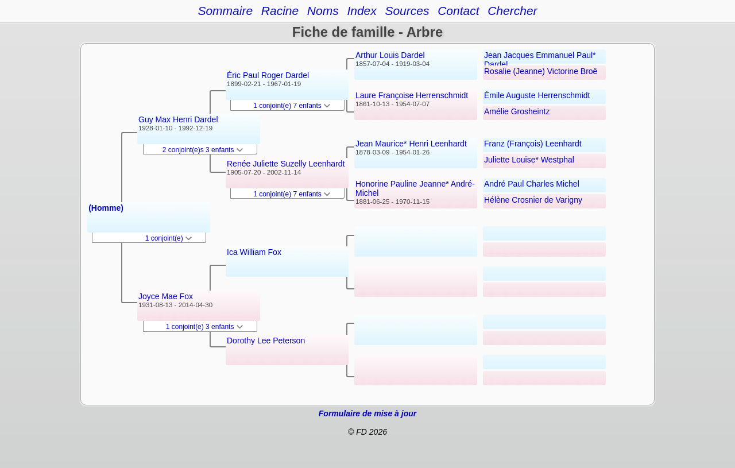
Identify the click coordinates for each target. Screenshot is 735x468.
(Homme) (105, 207)
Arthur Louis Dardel (390, 55)
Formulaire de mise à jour (367, 413)
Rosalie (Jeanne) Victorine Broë (540, 71)
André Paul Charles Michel (531, 183)
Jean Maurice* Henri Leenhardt (411, 143)
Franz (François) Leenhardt (533, 143)
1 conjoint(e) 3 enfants (204, 327)
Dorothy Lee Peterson (266, 340)
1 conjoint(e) (168, 238)
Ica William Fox (254, 252)
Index (361, 10)
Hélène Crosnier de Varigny (533, 199)
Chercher (512, 10)
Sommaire (225, 10)
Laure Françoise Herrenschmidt (411, 95)
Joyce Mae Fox (165, 296)
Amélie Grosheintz (517, 111)
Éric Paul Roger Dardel (268, 75)
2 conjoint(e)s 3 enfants (203, 150)
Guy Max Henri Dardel (178, 119)
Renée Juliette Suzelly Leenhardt (286, 163)
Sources (407, 10)
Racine (280, 10)
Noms (323, 10)
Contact (458, 10)
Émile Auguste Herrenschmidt (537, 95)
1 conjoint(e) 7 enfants (291, 106)
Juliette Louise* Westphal (529, 159)
